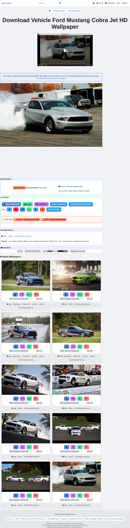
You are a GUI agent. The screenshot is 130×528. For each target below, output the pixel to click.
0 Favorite (41, 204)
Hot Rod (34, 304)
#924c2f (65, 251)
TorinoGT (43, 188)
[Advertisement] (51, 162)
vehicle (10, 236)
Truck (63, 241)
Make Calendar (58, 204)
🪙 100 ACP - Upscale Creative (26, 219)
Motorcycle (38, 241)
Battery (26, 241)
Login (118, 3)
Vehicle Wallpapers (74, 11)
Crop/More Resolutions (80, 204)
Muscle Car (26, 304)
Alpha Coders (7, 3)
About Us (9, 519)
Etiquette (64, 519)
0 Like (27, 204)
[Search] (60, 3)
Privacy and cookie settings (114, 519)
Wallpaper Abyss (59, 11)
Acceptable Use (53, 519)
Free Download (11, 204)
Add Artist (19, 188)
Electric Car (53, 241)
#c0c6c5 (55, 251)
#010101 (60, 251)
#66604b (50, 251)
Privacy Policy (26, 519)
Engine (20, 241)
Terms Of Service (39, 519)
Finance (86, 241)
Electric (69, 241)
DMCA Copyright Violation (93, 519)
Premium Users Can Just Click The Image (51, 78)
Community (110, 3)
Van (59, 241)
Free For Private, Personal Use (72, 186)
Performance (78, 241)
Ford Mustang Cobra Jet (23, 236)
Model (14, 241)
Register (124, 3)
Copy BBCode (54, 209)
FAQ (16, 519)
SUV (31, 241)
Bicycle (45, 241)
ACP (6, 219)
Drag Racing (16, 304)
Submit (100, 3)
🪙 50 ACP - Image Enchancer (54, 219)
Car (10, 241)
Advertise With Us (76, 519)
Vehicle (41, 304)
